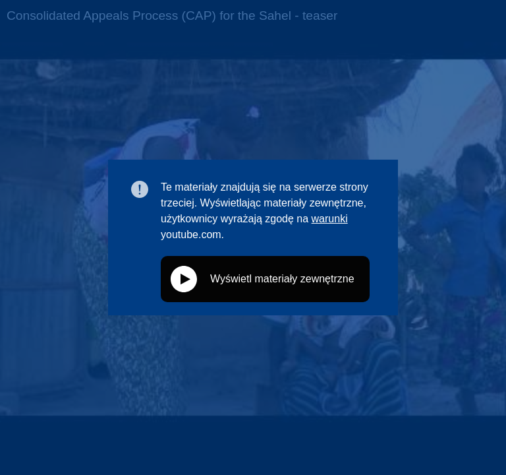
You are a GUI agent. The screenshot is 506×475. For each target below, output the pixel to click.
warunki (330, 218)
